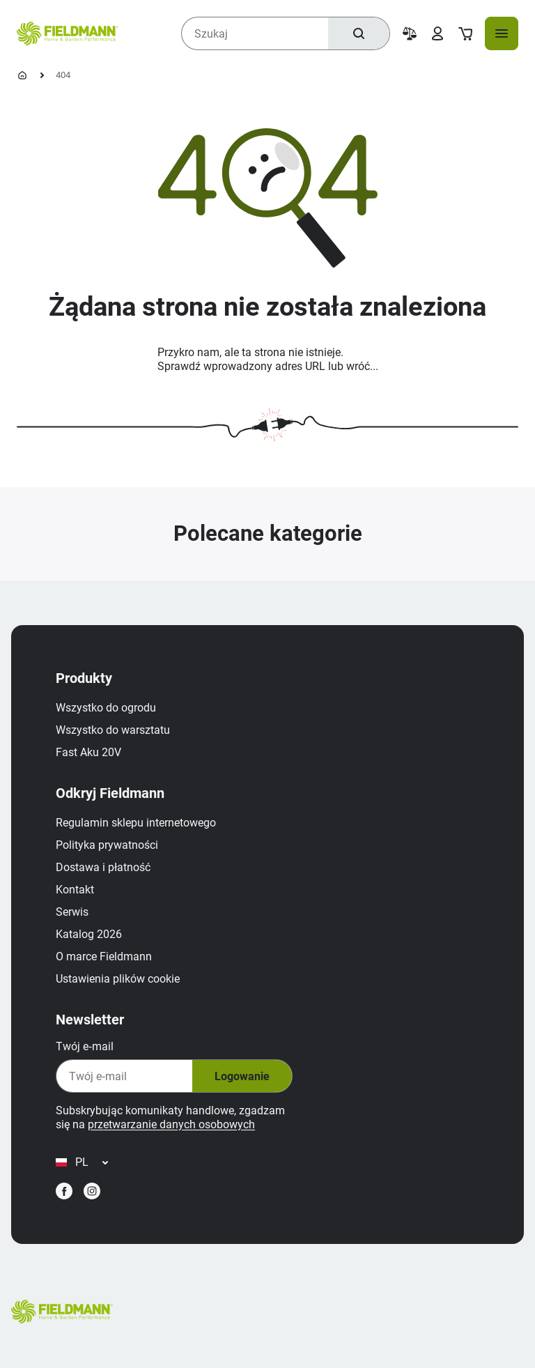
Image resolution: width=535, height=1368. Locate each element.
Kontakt (75, 889)
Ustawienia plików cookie (118, 978)
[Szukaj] (358, 33)
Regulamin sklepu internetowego (136, 822)
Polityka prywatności (107, 845)
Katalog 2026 (89, 934)
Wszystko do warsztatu (113, 730)
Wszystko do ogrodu (106, 707)
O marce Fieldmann (104, 956)
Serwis (72, 912)
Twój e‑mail (85, 1046)
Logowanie (242, 1076)
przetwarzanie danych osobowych (171, 1124)
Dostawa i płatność (103, 867)
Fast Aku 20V (88, 752)
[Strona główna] (22, 75)
